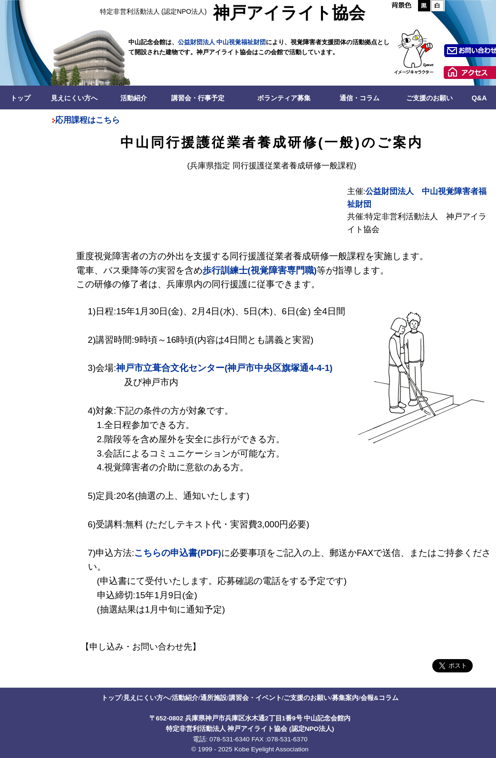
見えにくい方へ (74, 98)
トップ (20, 98)
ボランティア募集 (284, 98)
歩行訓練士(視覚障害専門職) (260, 270)
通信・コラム (359, 98)
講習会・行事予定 (197, 98)
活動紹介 (133, 98)
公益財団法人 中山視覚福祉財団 (222, 42)
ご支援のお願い (429, 98)
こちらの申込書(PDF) (177, 553)
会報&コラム (379, 697)
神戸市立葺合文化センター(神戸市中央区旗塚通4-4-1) (224, 368)
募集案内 (345, 697)
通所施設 (213, 697)
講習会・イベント (255, 697)
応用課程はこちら (87, 120)
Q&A (479, 98)
